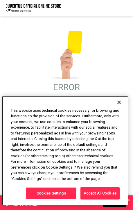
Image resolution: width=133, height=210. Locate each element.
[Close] (119, 102)
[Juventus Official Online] (33, 8)
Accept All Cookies (100, 193)
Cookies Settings (51, 193)
